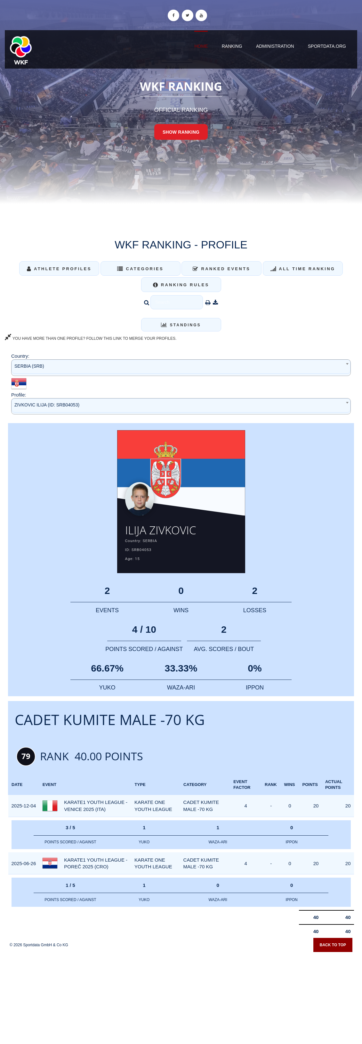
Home (201, 46)
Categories (140, 268)
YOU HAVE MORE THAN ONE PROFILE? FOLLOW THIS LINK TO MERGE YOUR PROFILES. (90, 338)
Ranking (232, 46)
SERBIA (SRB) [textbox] (29, 366)
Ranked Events (221, 268)
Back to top (333, 948)
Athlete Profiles (59, 268)
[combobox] (181, 367)
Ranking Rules (181, 284)
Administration (275, 46)
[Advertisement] (181, 997)
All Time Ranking (302, 268)
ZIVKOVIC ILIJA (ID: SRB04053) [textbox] (46, 404)
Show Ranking (181, 132)
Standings (181, 325)
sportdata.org (327, 46)
